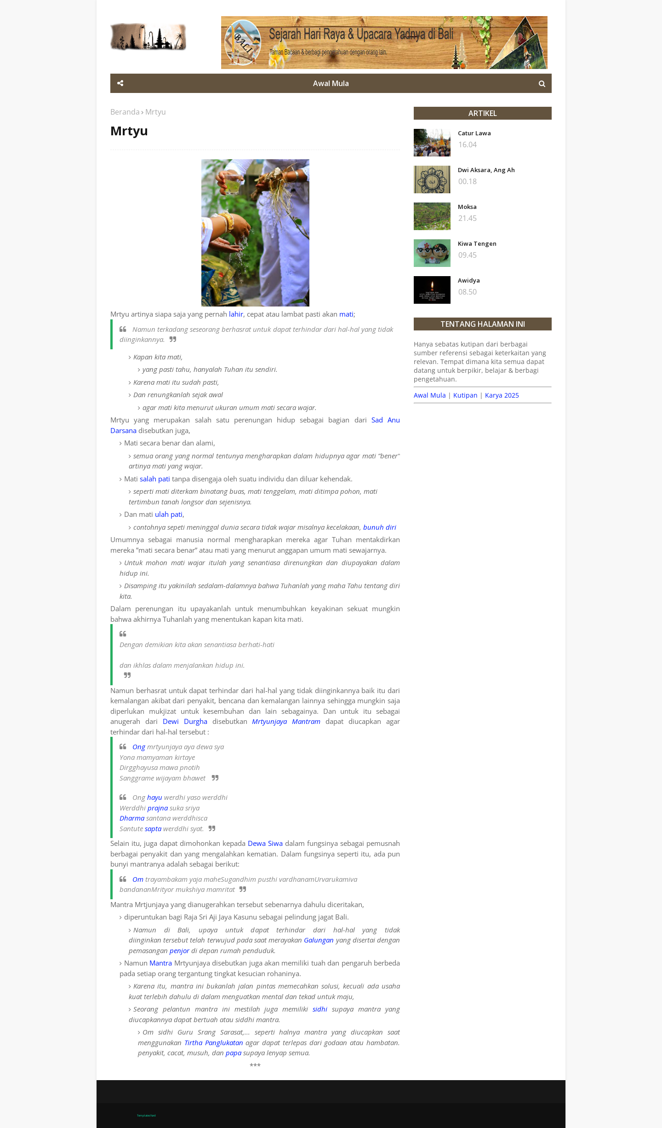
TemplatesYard (146, 1115)
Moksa (467, 206)
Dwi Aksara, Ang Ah (486, 170)
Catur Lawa (474, 133)
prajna (158, 807)
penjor (179, 950)
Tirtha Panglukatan (213, 1042)
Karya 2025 (502, 395)
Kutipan (465, 395)
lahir (236, 313)
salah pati (155, 478)
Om (137, 879)
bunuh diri (379, 527)
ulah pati (169, 514)
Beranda (125, 112)
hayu (154, 797)
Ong (138, 746)
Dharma (132, 817)
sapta (153, 828)
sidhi (320, 1008)
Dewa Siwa (265, 843)
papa (233, 1052)
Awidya (469, 280)
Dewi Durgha (185, 721)
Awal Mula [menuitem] (331, 83)
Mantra (160, 962)
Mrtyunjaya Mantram (286, 721)
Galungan (319, 939)
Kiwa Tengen (477, 243)
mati (346, 313)
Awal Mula (430, 395)
